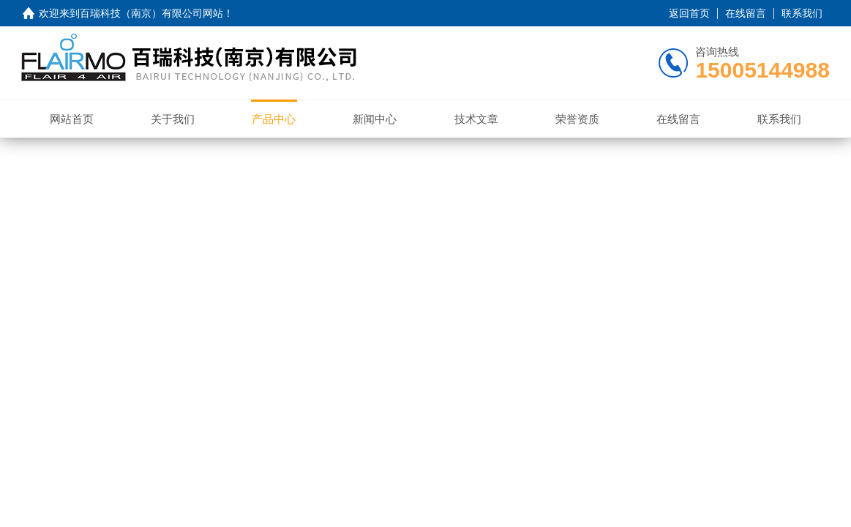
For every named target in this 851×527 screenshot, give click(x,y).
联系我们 (801, 13)
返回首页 (689, 13)
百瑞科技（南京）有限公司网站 (151, 13)
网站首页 (72, 119)
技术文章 (476, 119)
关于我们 (173, 119)
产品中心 (274, 119)
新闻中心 (375, 119)
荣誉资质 (577, 119)
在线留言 (745, 13)
